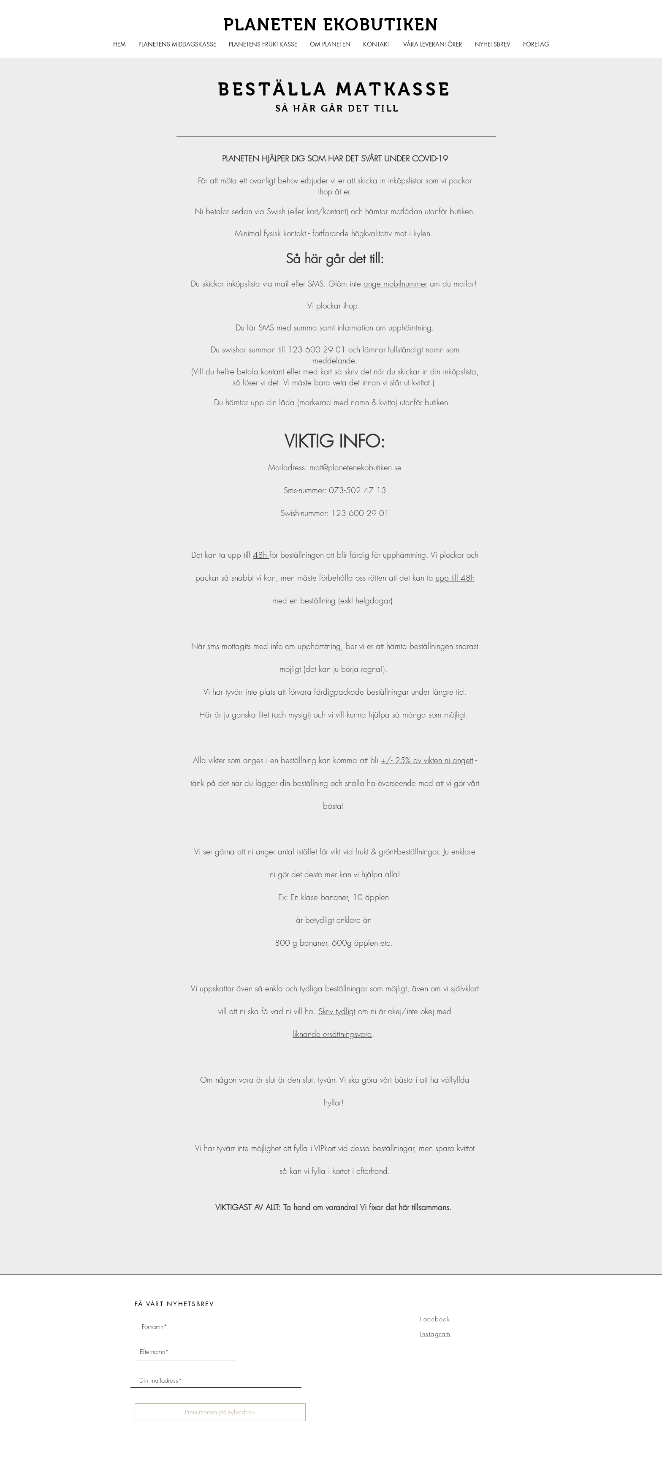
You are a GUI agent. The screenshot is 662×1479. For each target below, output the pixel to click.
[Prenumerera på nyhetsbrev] (220, 1412)
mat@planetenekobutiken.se (355, 467)
